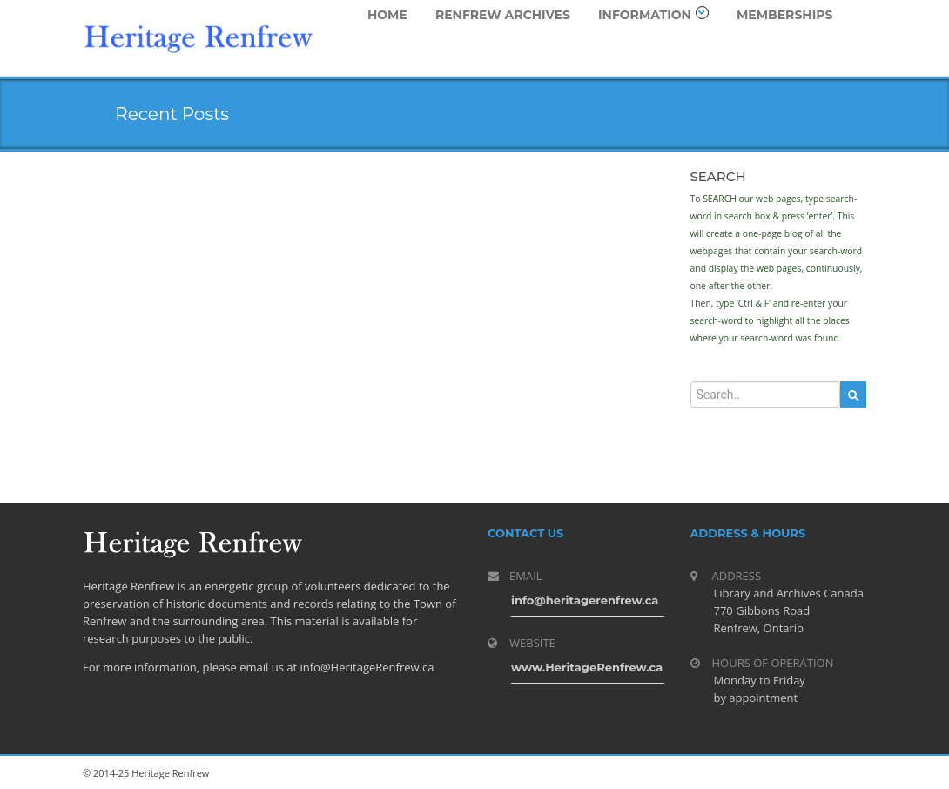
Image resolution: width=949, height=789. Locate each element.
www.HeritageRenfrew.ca (587, 667)
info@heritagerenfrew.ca (584, 600)
